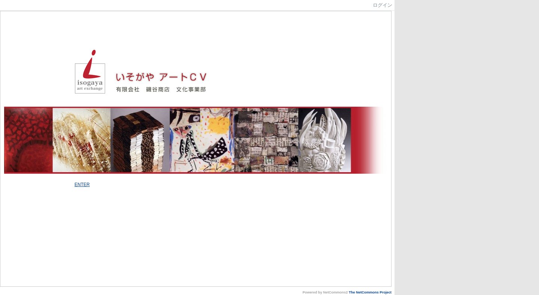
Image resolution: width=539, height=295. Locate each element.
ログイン (382, 5)
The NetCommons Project (370, 292)
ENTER (82, 184)
